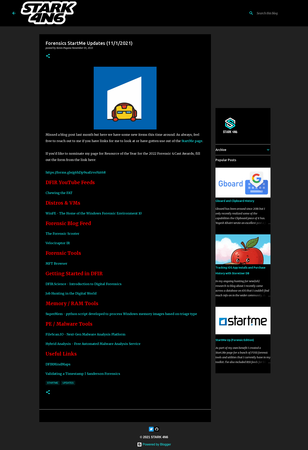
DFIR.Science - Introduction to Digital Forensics (84, 284)
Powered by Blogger (154, 444)
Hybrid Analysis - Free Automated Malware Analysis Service (93, 344)
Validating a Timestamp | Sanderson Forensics (83, 374)
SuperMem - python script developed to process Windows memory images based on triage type (121, 314)
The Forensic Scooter (62, 234)
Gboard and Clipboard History (234, 200)
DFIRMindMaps (58, 364)
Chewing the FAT (59, 193)
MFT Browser (56, 263)
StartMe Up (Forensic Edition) (234, 340)
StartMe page (192, 141)
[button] (48, 56)
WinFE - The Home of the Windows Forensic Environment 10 (94, 213)
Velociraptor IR (58, 243)
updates (68, 383)
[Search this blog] (275, 13)
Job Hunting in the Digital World (71, 293)
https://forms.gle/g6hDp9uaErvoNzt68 (76, 172)
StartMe (52, 383)
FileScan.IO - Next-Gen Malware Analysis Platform (85, 334)
